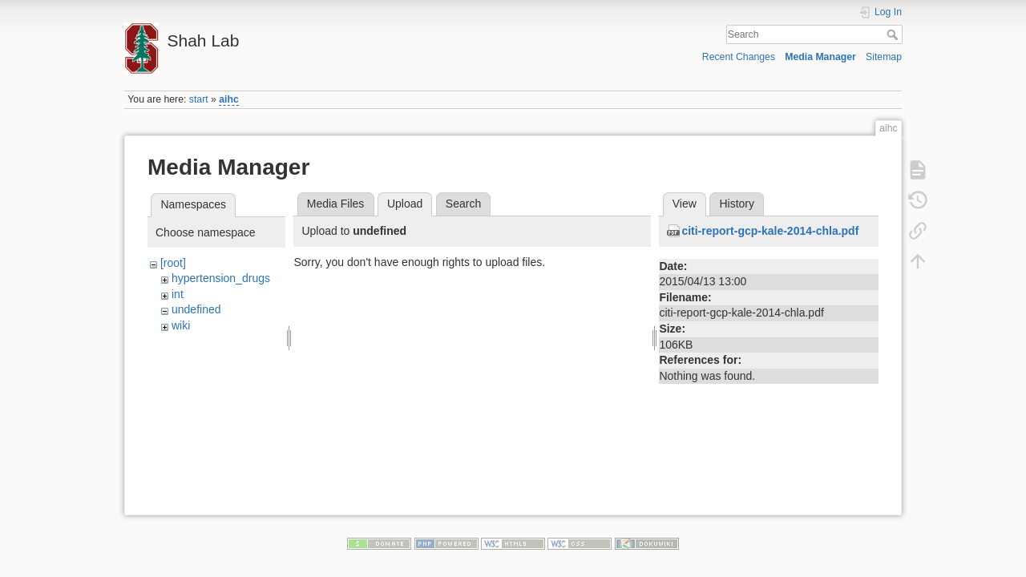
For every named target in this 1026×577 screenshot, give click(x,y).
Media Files (336, 203)
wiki (181, 325)
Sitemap (884, 57)
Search (894, 34)
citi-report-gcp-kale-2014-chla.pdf (769, 230)
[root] (173, 262)
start (198, 99)
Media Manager (820, 57)
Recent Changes (738, 57)
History (736, 203)
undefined (196, 309)
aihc (229, 99)
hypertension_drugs (221, 278)
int (178, 294)
